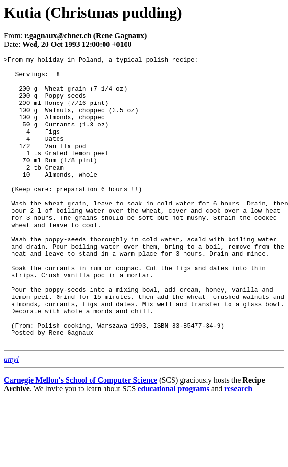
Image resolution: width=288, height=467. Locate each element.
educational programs (173, 446)
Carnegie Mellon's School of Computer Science (80, 437)
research (238, 446)
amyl (11, 416)
